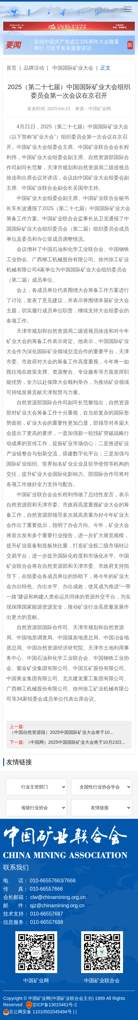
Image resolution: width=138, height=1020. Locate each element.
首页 (11, 68)
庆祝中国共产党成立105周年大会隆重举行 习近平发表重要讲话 (76, 44)
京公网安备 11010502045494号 (37, 1012)
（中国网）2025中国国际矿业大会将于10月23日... (76, 742)
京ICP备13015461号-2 (51, 1005)
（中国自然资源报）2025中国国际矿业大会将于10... (61, 732)
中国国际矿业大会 (72, 68)
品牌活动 (34, 68)
